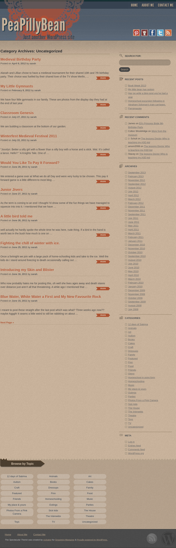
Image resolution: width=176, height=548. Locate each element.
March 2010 (134, 279)
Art (129, 332)
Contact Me (166, 5)
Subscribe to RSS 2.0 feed (151, 538)
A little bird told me (17, 216)
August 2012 (135, 187)
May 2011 (133, 225)
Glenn (131, 373)
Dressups (133, 351)
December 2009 (136, 290)
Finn (130, 362)
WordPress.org (136, 453)
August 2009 (135, 305)
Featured (133, 358)
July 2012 (133, 191)
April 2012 (133, 195)
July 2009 (133, 309)
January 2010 (135, 286)
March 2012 (134, 199)
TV (129, 423)
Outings (132, 392)
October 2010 (135, 252)
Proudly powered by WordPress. (92, 540)
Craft (130, 347)
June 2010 (133, 267)
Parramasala (135, 108)
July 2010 (133, 263)
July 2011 (133, 218)
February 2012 (136, 203)
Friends (132, 370)
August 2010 (135, 260)
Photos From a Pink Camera (143, 400)
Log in (131, 441)
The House (134, 408)
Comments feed (136, 449)
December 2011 (136, 206)
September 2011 (137, 214)
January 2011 (135, 241)
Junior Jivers (12, 190)
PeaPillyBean (33, 25)
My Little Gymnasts (17, 86)
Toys (130, 419)
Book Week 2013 (137, 85)
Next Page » (7, 322)
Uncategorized (136, 426)
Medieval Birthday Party (21, 59)
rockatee (47, 540)
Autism (132, 335)
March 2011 (134, 233)
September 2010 (137, 256)
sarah (33, 63)
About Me (148, 5)
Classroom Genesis (17, 113)
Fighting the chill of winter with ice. (30, 243)
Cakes (131, 343)
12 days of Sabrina (138, 324)
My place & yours (137, 389)
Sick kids (133, 404)
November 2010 (136, 248)
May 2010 (133, 271)
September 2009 (137, 301)
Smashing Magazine (64, 540)
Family (131, 354)
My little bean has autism (141, 89)
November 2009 (136, 294)
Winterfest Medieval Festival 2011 (29, 136)
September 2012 (137, 184)
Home (134, 5)
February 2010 (136, 282)
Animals (132, 328)
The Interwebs (135, 411)
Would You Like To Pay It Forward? (30, 163)
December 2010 (136, 244)
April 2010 (133, 275)
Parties (132, 396)
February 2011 (136, 237)
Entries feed (134, 445)
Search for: (133, 56)
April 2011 (133, 229)
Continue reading (103, 78)
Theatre (132, 415)
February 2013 (136, 176)
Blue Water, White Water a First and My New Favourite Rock (51, 297)
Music (131, 385)
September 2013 (137, 172)
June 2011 (133, 222)
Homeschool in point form (141, 377)
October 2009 (135, 298)
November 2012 (136, 180)
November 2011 (136, 210)
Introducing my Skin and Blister (27, 270)
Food (131, 366)
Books (131, 339)
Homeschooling (136, 381)
